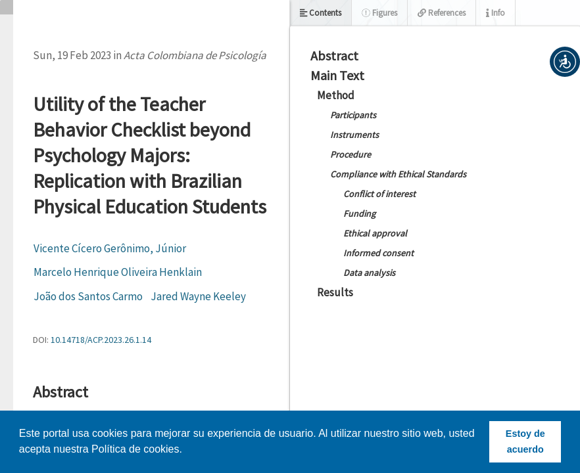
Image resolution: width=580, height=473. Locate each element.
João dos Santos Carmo (88, 296)
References (442, 12)
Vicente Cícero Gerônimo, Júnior (110, 248)
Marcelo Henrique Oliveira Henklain (118, 272)
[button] (565, 62)
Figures (379, 12)
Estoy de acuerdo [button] (525, 441)
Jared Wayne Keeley (198, 296)
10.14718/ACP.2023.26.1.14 (101, 340)
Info (495, 12)
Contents (320, 12)
